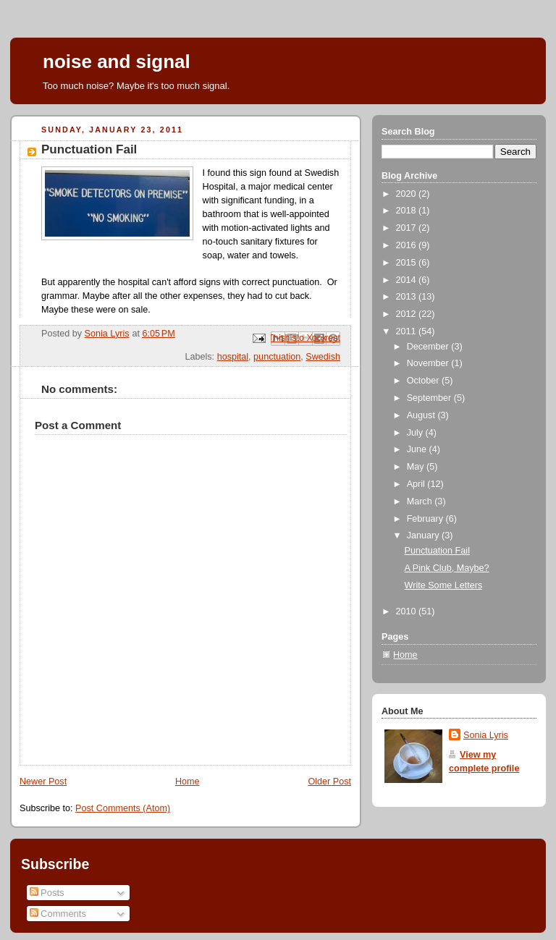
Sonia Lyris (485, 735)
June (418, 449)
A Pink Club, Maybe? (447, 568)
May (416, 467)
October (424, 381)
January (424, 535)
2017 (407, 228)
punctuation (276, 357)
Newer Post (43, 781)
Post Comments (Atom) (122, 808)
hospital (232, 357)
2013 (407, 297)
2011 (407, 331)
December (429, 347)
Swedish (323, 357)
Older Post (329, 781)
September (430, 398)
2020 (407, 194)
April (417, 484)
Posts (47, 892)
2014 (407, 280)
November (429, 363)
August (422, 415)
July (416, 433)
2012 (407, 314)
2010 (407, 611)
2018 (407, 211)
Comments (58, 913)
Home (187, 781)
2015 (407, 263)
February (426, 519)
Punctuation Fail (437, 551)
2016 (407, 245)
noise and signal (116, 61)
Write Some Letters (444, 585)
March (421, 501)
